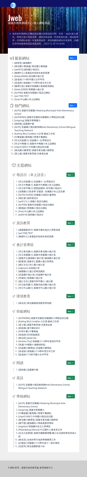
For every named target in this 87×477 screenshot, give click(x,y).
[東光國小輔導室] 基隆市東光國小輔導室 (34, 150)
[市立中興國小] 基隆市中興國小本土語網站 (35, 143)
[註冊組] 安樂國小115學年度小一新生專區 (39, 442)
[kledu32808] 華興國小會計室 (29, 89)
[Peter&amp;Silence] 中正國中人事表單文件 (40, 429)
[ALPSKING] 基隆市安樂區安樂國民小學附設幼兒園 (39, 117)
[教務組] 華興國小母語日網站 (32, 208)
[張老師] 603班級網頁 (29, 334)
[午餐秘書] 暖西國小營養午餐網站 (30, 136)
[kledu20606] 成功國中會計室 (29, 76)
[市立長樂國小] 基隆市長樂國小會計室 (37, 254)
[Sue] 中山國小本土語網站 (27, 99)
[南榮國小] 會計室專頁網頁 (31, 271)
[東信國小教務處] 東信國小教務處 (30, 66)
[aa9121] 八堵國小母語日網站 (33, 201)
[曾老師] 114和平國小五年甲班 (29, 79)
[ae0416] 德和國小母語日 (26, 69)
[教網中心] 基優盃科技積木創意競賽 (32, 72)
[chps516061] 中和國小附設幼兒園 (31, 146)
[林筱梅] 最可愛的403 (29, 328)
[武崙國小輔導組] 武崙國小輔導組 (34, 347)
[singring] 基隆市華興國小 (27, 120)
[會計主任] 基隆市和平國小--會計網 (35, 281)
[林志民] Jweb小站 (27, 337)
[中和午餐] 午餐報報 (28, 331)
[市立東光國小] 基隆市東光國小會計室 (37, 251)
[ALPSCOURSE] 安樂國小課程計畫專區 (37, 194)
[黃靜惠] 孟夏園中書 (24, 123)
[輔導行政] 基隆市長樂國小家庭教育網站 (34, 86)
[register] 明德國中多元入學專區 (34, 426)
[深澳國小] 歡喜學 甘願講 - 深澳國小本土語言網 (41, 191)
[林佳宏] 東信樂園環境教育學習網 (34, 303)
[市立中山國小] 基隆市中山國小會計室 (37, 287)
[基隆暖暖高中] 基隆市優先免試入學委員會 (39, 229)
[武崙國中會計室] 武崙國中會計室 (34, 274)
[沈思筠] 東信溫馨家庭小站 (31, 446)
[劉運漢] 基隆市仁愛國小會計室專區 (36, 261)
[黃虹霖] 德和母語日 (28, 198)
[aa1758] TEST (21, 96)
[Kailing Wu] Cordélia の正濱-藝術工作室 (34, 133)
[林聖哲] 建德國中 (23, 62)
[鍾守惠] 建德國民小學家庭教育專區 (36, 423)
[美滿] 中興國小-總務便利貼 (31, 344)
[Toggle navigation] (75, 3)
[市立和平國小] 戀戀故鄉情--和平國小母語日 (40, 188)
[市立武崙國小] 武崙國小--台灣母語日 (32, 140)
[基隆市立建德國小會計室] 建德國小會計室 (39, 258)
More (73, 57)
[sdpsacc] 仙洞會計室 (29, 268)
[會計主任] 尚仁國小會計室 (31, 264)
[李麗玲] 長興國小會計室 (30, 277)
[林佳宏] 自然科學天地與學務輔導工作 (37, 439)
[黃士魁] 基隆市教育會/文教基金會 (31, 153)
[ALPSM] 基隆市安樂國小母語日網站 (32, 92)
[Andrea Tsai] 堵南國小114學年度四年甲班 (39, 341)
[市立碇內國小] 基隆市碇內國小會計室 (37, 284)
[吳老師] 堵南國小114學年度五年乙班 (32, 82)
